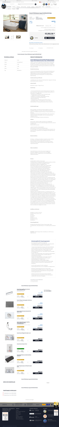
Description (24, 51)
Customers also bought (29, 399)
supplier (31, 51)
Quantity (36, 37)
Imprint (17, 415)
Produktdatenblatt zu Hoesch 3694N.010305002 (10, 393)
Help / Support (18, 414)
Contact (17, 410)
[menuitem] (12, 4)
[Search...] (26, 4)
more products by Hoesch (34, 281)
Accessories (28, 51)
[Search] (35, 4)
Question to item (50, 47)
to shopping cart (51, 37)
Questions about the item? (34, 280)
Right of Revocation (19, 417)
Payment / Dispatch (19, 416)
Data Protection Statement (20, 411)
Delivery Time (18, 412)
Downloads (35, 51)
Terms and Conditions (20, 418)
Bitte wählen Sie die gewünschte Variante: (36, 42)
